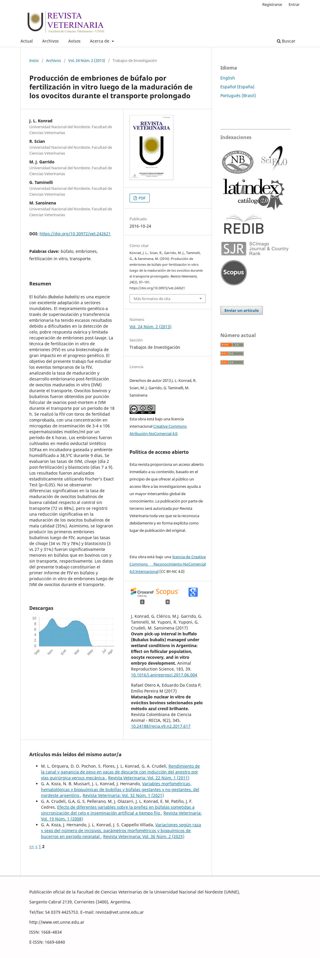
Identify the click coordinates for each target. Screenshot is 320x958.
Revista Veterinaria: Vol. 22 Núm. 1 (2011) (148, 778)
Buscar (286, 41)
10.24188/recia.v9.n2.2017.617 (160, 726)
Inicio (34, 60)
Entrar (294, 4)
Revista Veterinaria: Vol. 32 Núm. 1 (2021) (123, 795)
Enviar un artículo (241, 310)
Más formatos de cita (152, 298)
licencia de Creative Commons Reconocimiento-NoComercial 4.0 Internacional (168, 564)
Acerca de (100, 41)
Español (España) (237, 86)
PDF (142, 198)
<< (31, 846)
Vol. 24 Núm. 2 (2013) (86, 60)
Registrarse (272, 4)
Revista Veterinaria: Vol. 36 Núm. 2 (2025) (143, 836)
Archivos (50, 41)
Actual (27, 41)
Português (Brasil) (238, 95)
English (227, 78)
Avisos (74, 41)
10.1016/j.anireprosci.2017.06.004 (164, 675)
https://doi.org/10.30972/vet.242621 (75, 233)
